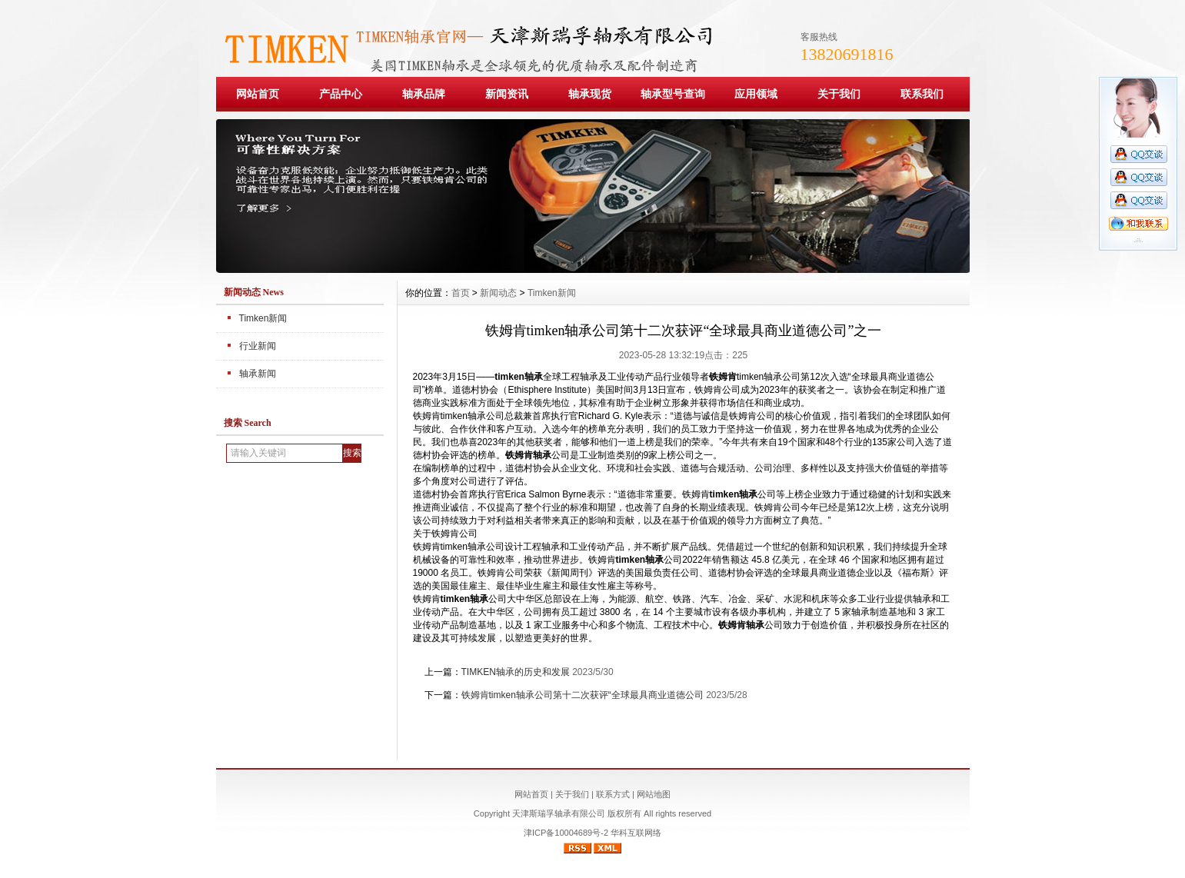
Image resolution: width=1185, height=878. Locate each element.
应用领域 (755, 94)
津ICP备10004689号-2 (566, 832)
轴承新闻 (257, 373)
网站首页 (257, 94)
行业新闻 (257, 346)
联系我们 (922, 94)
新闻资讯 (506, 94)
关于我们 (838, 94)
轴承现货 (589, 94)
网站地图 (654, 794)
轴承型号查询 (673, 94)
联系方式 (613, 794)
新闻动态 (498, 293)
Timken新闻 (263, 318)
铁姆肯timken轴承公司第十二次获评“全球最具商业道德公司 (582, 695)
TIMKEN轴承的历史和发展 (515, 672)
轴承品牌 (423, 94)
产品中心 (340, 94)
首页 (460, 293)
